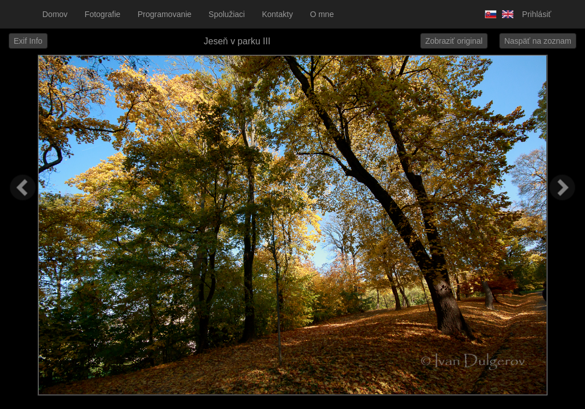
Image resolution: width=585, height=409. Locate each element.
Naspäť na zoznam (537, 40)
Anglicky (504, 14)
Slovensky (487, 14)
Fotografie (103, 14)
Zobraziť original (454, 40)
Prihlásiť (536, 14)
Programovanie (165, 14)
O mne (322, 14)
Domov (55, 14)
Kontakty (277, 14)
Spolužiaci (227, 14)
